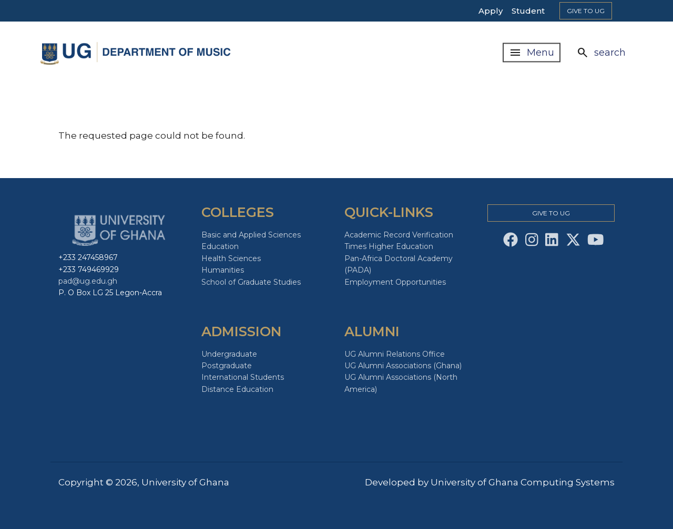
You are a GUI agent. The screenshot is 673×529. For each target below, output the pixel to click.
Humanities (222, 270)
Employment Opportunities (395, 282)
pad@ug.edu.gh (87, 281)
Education (220, 246)
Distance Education (237, 389)
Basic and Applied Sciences (251, 235)
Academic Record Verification (398, 235)
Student (528, 11)
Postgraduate (226, 365)
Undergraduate (229, 354)
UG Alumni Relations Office (394, 354)
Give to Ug (586, 11)
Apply (490, 11)
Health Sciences (231, 258)
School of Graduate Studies (251, 282)
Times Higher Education (388, 246)
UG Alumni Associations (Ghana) (403, 365)
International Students (242, 377)
